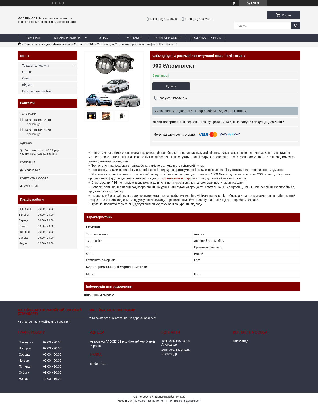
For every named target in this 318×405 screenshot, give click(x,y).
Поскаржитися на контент (149, 400)
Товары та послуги (35, 65)
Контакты (134, 37)
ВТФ (90, 44)
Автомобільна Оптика (68, 44)
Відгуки (27, 85)
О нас (103, 37)
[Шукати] (296, 25)
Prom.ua (180, 396)
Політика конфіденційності (184, 400)
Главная (33, 37)
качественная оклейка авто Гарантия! (45, 321)
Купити (171, 86)
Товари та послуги (37, 44)
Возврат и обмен (168, 37)
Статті (26, 72)
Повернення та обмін (37, 91)
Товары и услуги (66, 37)
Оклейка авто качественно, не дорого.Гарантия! (124, 318)
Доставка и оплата (206, 37)
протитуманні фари (177, 178)
